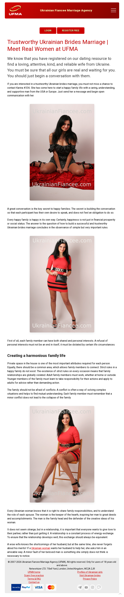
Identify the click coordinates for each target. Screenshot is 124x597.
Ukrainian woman (40, 548)
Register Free (70, 30)
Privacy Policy (90, 579)
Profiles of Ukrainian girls (90, 572)
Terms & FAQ (34, 579)
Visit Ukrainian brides (90, 575)
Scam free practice (34, 575)
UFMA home (34, 572)
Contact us (34, 582)
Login (48, 30)
